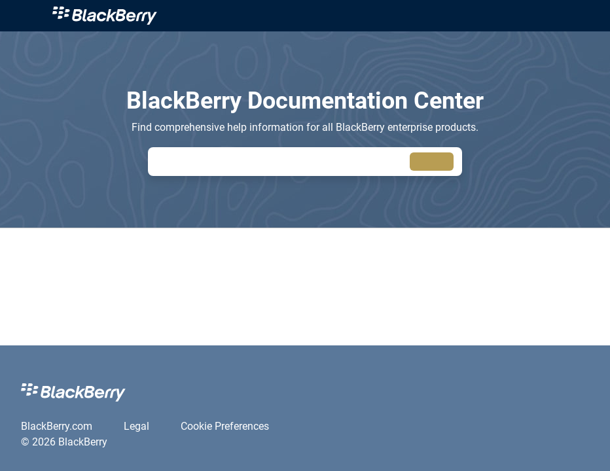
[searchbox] (432, 161)
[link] (320, 16)
